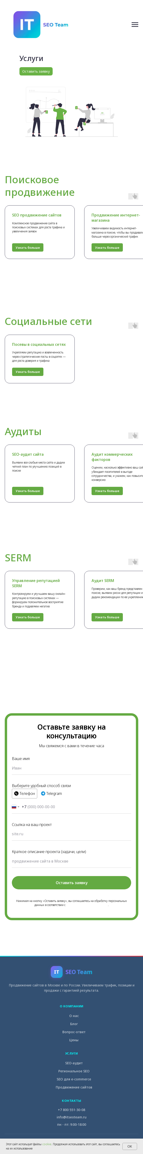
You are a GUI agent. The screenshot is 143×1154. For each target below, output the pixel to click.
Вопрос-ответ (74, 1032)
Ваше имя (21, 758)
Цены (73, 1040)
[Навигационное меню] (135, 24)
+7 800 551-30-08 (71, 1109)
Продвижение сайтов (74, 1087)
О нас (74, 1015)
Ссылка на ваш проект (32, 824)
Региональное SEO (73, 1071)
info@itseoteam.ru (72, 1117)
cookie (46, 1144)
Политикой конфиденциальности (87, 905)
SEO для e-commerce (74, 1079)
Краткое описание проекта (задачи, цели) (49, 851)
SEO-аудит (74, 1063)
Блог (74, 1024)
